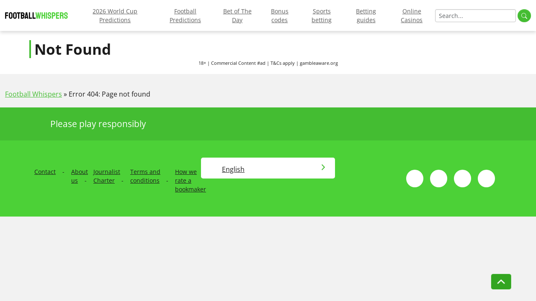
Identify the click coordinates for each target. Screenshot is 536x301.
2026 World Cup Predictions (115, 15)
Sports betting (322, 15)
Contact (45, 172)
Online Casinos (412, 15)
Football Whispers (33, 94)
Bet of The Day (237, 15)
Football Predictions (185, 15)
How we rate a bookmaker (190, 180)
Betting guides (366, 15)
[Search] (475, 15)
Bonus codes (280, 15)
